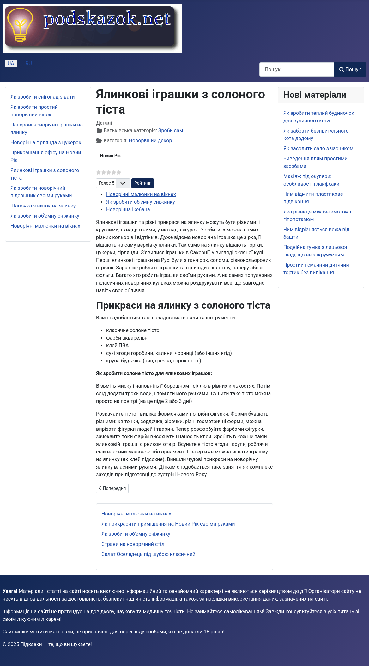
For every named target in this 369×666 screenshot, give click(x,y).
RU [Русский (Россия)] (29, 63)
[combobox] (296, 69)
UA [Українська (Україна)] (11, 63)
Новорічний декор (150, 141)
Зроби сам (170, 130)
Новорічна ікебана (128, 210)
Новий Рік (110, 155)
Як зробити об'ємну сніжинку (44, 216)
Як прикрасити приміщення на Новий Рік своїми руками (168, 524)
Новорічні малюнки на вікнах (45, 226)
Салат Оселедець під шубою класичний (148, 554)
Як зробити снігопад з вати (42, 97)
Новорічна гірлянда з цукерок (45, 142)
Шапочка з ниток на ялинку (43, 206)
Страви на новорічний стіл (132, 544)
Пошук (350, 69)
